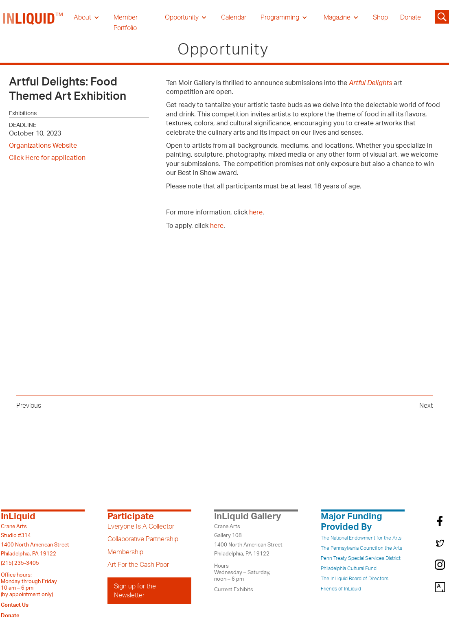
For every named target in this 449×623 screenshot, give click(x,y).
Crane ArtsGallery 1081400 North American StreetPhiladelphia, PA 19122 (248, 540)
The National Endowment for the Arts (361, 538)
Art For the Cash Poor (138, 565)
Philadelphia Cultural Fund (349, 568)
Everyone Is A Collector (140, 526)
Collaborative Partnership (142, 539)
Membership (125, 552)
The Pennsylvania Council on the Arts (361, 548)
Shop (380, 17)
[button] (86, 17)
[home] (33, 23)
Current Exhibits (233, 589)
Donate (410, 17)
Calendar (233, 17)
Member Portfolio (126, 22)
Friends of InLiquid (341, 588)
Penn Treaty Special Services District (361, 558)
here (256, 212)
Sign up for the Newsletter (135, 591)
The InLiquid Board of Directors (354, 578)
